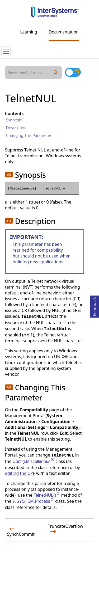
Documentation (63, 32)
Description (16, 127)
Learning (28, 32)
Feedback (94, 306)
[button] (9, 175)
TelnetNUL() (47, 495)
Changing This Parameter (28, 135)
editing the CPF (20, 473)
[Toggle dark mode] (73, 72)
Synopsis (14, 120)
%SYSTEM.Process (33, 501)
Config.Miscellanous (33, 461)
